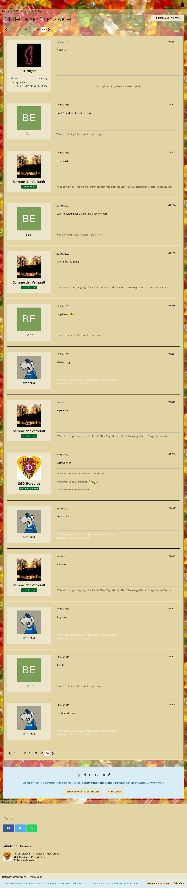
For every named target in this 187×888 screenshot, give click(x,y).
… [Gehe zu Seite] (15, 29)
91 (26, 29)
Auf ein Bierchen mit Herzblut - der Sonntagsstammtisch (44, 853)
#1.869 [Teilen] (171, 454)
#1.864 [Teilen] (171, 205)
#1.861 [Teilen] (171, 41)
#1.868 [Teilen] (171, 401)
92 (32, 29)
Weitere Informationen (158, 883)
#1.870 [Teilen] (171, 507)
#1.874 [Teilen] (171, 704)
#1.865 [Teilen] (171, 253)
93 (38, 29)
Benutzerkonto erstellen (82, 791)
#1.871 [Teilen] (171, 555)
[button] (5, 5)
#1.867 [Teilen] (171, 353)
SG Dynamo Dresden (24, 860)
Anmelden (114, 791)
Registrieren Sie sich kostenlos (99, 782)
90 (21, 29)
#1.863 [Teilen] (171, 152)
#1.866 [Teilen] (171, 305)
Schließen (179, 883)
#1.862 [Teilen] (171, 104)
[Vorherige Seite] (6, 29)
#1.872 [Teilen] (171, 608)
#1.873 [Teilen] (171, 656)
